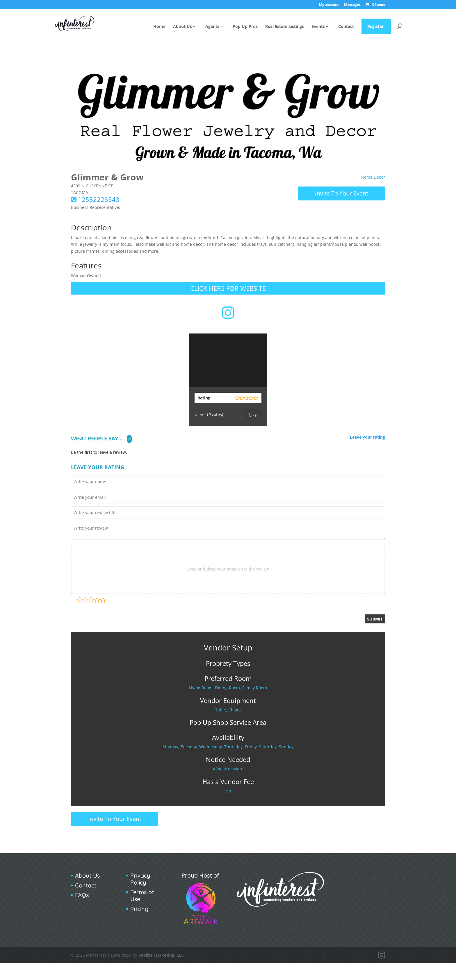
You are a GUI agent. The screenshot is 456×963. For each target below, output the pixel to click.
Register (375, 26)
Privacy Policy (140, 879)
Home (159, 26)
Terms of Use (142, 895)
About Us (182, 26)
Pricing (139, 908)
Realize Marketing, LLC (161, 955)
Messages (352, 5)
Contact (346, 26)
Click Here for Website (228, 288)
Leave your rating (367, 437)
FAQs (82, 895)
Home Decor (373, 177)
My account (329, 5)
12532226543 (99, 199)
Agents (212, 26)
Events (318, 26)
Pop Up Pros (245, 26)
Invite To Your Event (341, 193)
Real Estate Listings (284, 26)
